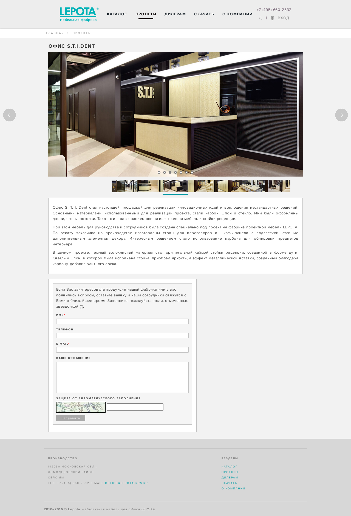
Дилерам (175, 14)
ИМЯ (61, 315)
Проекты (146, 14)
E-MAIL (63, 343)
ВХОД (280, 18)
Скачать (204, 14)
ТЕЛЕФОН (65, 329)
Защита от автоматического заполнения (98, 398)
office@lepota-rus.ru (126, 483)
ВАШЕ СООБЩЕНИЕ (73, 358)
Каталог (117, 14)
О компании (237, 14)
